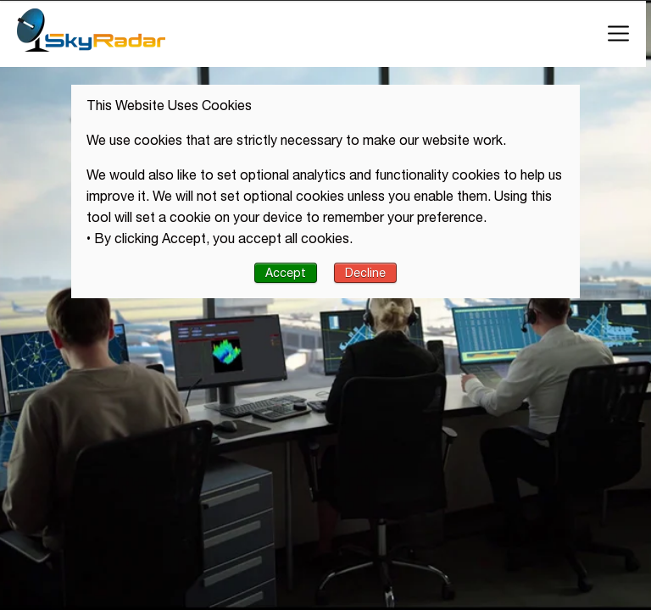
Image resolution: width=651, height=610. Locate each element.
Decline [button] (365, 273)
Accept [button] (285, 273)
